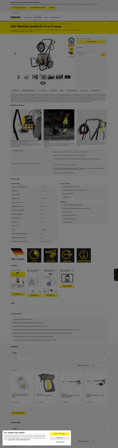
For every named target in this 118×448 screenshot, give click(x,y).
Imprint (28, 439)
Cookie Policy (11, 439)
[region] (37, 437)
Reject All (60, 437)
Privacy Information (21, 439)
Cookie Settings (60, 441)
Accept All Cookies (59, 433)
